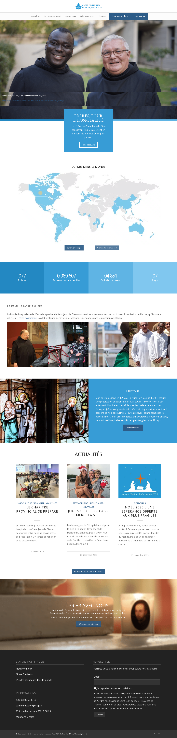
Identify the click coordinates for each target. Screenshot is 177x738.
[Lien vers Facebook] (155, 733)
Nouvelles (51, 518)
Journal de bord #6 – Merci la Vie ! (88, 528)
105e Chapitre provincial (30, 518)
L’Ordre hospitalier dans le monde (34, 679)
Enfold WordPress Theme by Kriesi (73, 734)
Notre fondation (25, 674)
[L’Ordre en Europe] (74, 248)
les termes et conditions (119, 688)
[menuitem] (35, 16)
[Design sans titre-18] (88, 6)
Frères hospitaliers (27, 318)
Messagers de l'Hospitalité (88, 518)
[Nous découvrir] (88, 145)
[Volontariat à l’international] (106, 248)
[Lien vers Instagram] (159, 733)
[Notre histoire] (133, 428)
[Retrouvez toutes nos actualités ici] (88, 586)
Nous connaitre (24, 668)
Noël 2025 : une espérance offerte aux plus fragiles (140, 526)
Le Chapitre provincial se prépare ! (37, 526)
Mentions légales (25, 716)
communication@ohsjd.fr (29, 705)
